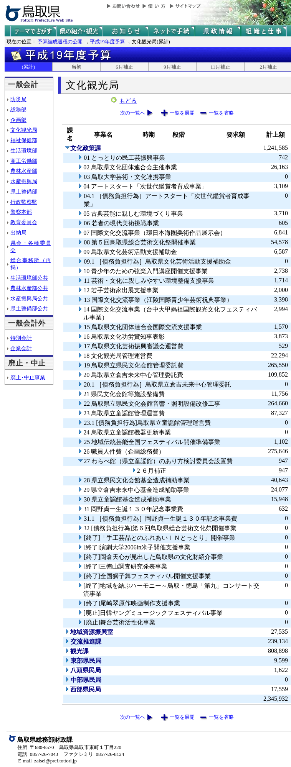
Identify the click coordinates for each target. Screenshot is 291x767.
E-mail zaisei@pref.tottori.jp (47, 761)
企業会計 (21, 348)
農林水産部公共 (29, 288)
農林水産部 (23, 171)
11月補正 (220, 67)
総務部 (18, 110)
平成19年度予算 (107, 41)
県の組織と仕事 (264, 31)
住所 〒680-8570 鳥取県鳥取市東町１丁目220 (69, 747)
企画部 (18, 120)
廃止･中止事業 (27, 377)
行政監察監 (23, 202)
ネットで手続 (172, 31)
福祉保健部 (23, 140)
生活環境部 (23, 151)
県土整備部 (23, 191)
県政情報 (218, 31)
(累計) (28, 67)
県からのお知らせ (126, 31)
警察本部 (21, 212)
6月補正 (124, 67)
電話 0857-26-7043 (37, 754)
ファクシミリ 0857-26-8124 (93, 754)
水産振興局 (23, 181)
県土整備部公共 (29, 308)
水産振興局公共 (29, 298)
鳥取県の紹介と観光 (79, 31)
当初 (76, 67)
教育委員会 (23, 222)
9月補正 (172, 67)
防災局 (18, 99)
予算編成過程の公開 (60, 41)
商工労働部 (23, 161)
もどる (128, 101)
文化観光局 (23, 130)
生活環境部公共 (29, 278)
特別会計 (21, 338)
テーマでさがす (33, 31)
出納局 (18, 232)
